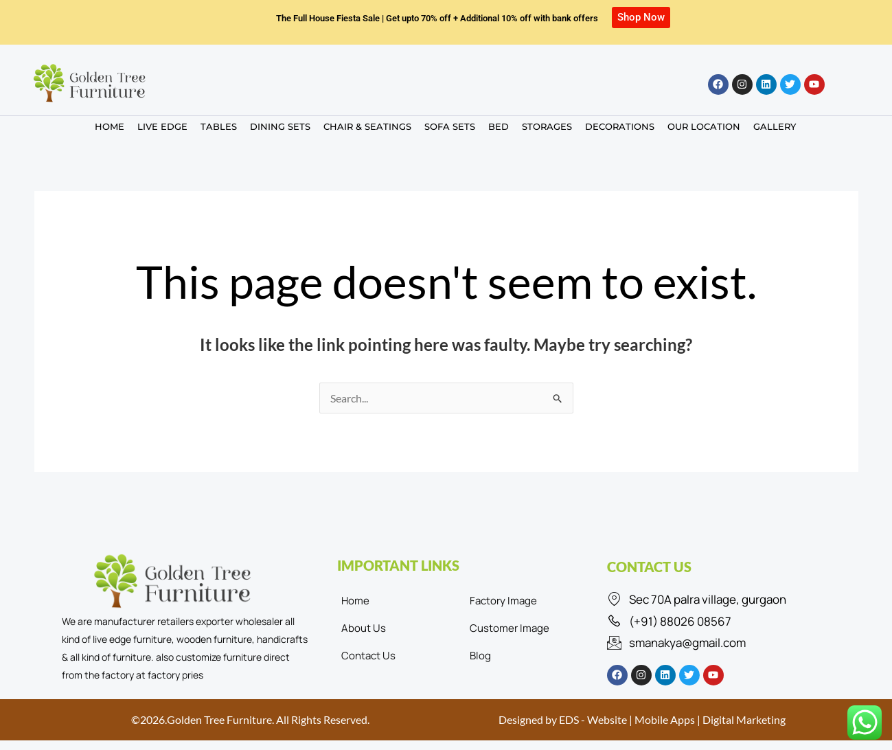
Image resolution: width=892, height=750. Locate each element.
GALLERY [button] (774, 126)
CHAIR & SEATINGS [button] (367, 126)
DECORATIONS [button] (619, 126)
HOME (109, 126)
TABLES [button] (219, 126)
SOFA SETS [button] (449, 126)
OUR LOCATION (703, 126)
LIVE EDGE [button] (162, 126)
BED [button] (498, 126)
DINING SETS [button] (280, 126)
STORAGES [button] (547, 126)
